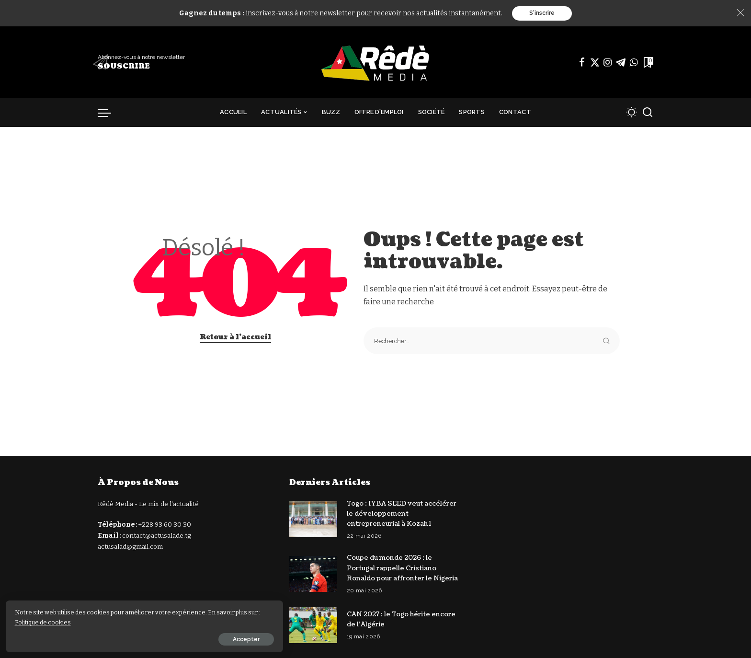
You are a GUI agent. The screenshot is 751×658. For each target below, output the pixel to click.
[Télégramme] (621, 63)
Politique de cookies (58, 620)
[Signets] (647, 63)
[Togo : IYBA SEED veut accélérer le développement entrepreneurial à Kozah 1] (313, 520)
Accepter (113, 637)
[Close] (740, 13)
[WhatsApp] (633, 63)
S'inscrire (542, 13)
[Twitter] (595, 63)
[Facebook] (582, 63)
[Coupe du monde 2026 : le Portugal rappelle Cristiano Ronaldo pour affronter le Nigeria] (313, 579)
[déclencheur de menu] (109, 113)
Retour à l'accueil (235, 337)
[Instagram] (608, 63)
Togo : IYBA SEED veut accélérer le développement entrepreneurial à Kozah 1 (403, 514)
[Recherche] (647, 113)
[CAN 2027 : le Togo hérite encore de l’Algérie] (313, 635)
